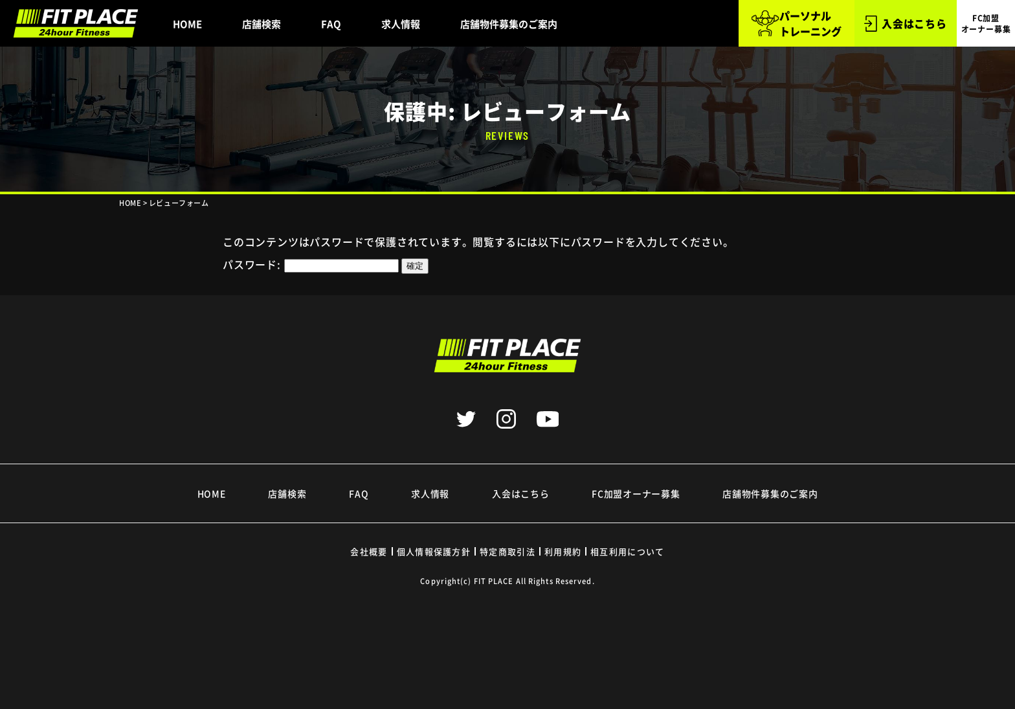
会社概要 (368, 551)
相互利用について (627, 551)
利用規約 (562, 551)
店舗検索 (261, 23)
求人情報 (400, 23)
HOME (187, 23)
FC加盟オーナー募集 (636, 493)
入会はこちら (905, 24)
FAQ (331, 23)
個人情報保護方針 (434, 551)
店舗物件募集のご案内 (508, 23)
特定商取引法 (507, 551)
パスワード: (311, 264)
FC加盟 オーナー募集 (986, 23)
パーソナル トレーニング (796, 23)
